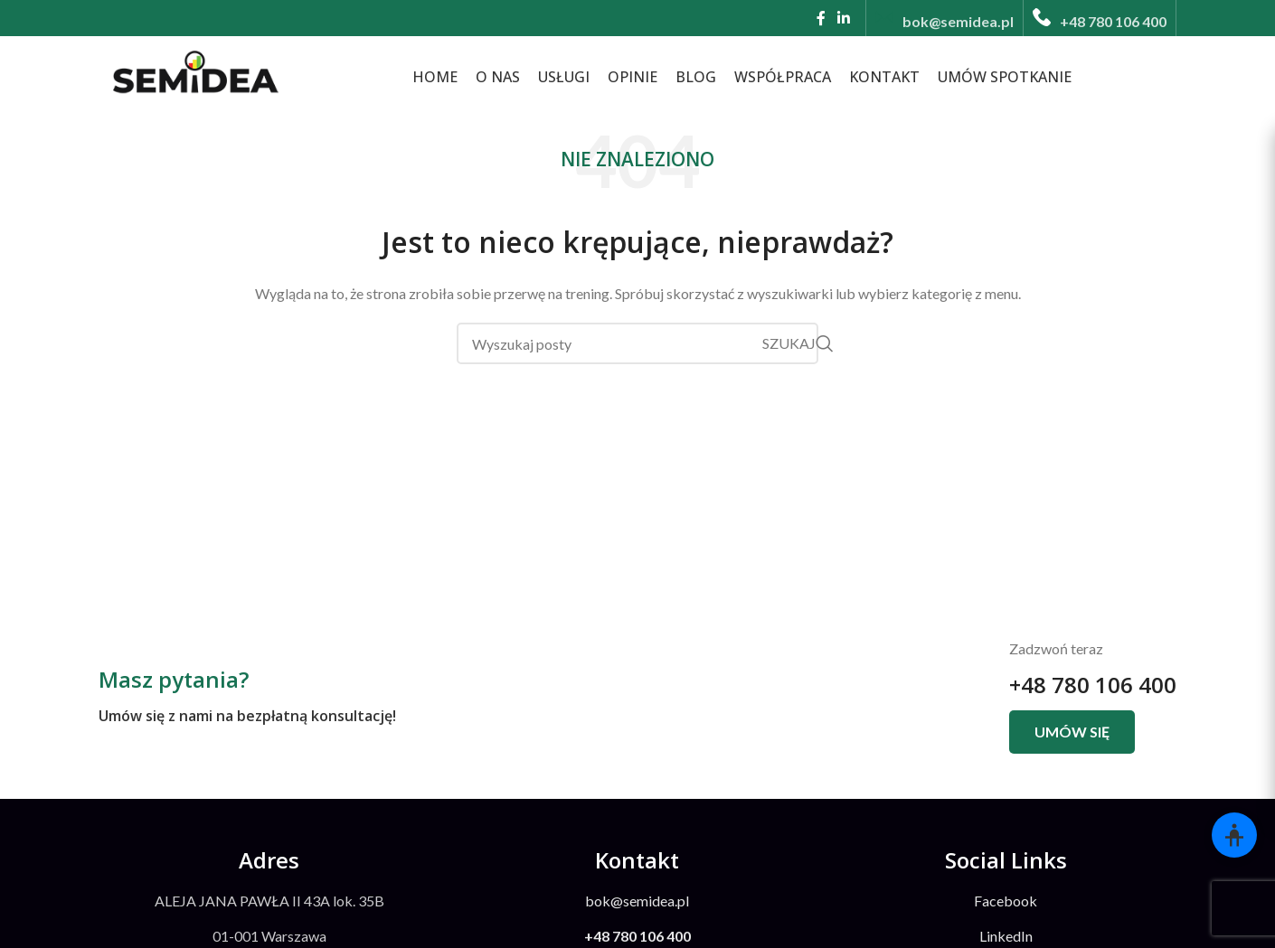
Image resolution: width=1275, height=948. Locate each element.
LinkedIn (1006, 935)
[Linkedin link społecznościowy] (844, 18)
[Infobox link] (944, 18)
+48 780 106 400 (1092, 684)
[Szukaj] (637, 343)
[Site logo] (193, 74)
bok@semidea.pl (637, 900)
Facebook (1005, 900)
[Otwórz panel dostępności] (1234, 835)
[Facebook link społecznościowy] (820, 18)
